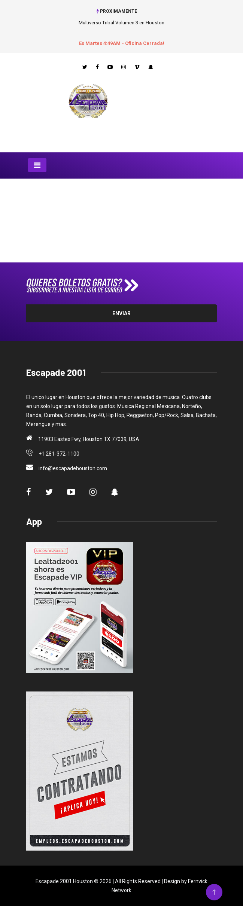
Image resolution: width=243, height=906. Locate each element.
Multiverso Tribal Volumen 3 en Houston (121, 22)
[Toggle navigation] (37, 165)
